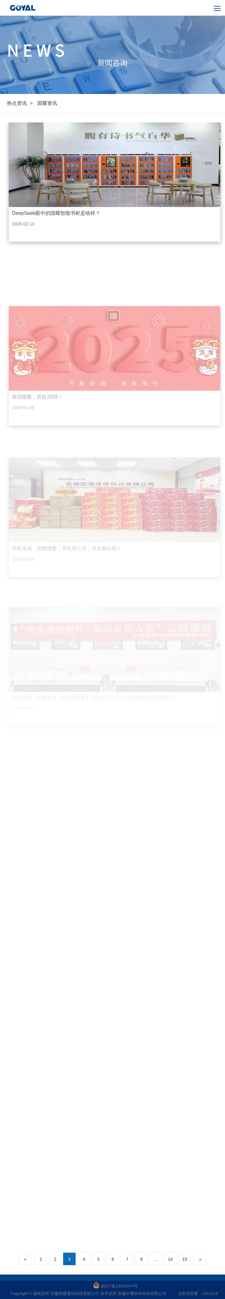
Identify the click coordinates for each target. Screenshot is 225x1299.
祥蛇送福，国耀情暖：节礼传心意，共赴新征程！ (67, 572)
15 (184, 1259)
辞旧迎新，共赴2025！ (37, 422)
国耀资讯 (47, 103)
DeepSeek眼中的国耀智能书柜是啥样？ (56, 213)
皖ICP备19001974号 (115, 1286)
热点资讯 (17, 103)
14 (170, 1259)
